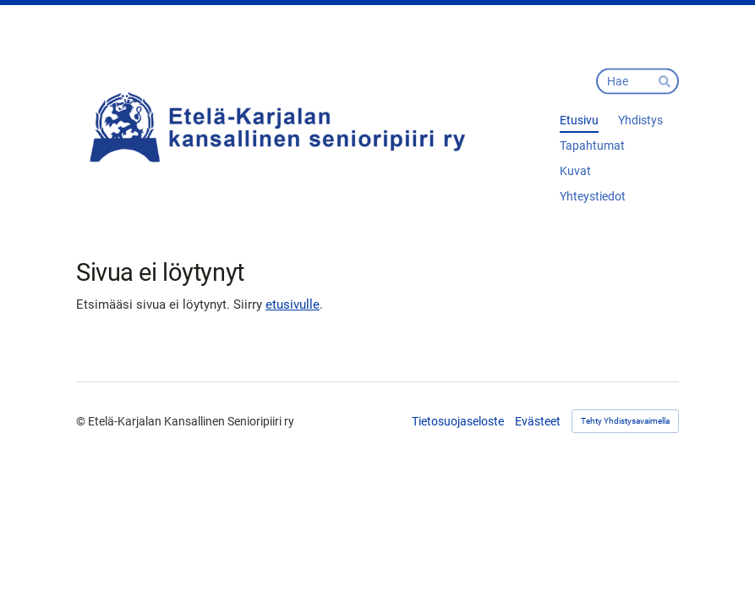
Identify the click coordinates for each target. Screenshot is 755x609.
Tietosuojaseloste (458, 421)
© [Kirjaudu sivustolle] (82, 421)
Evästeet (538, 421)
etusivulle (292, 304)
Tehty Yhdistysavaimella (625, 420)
